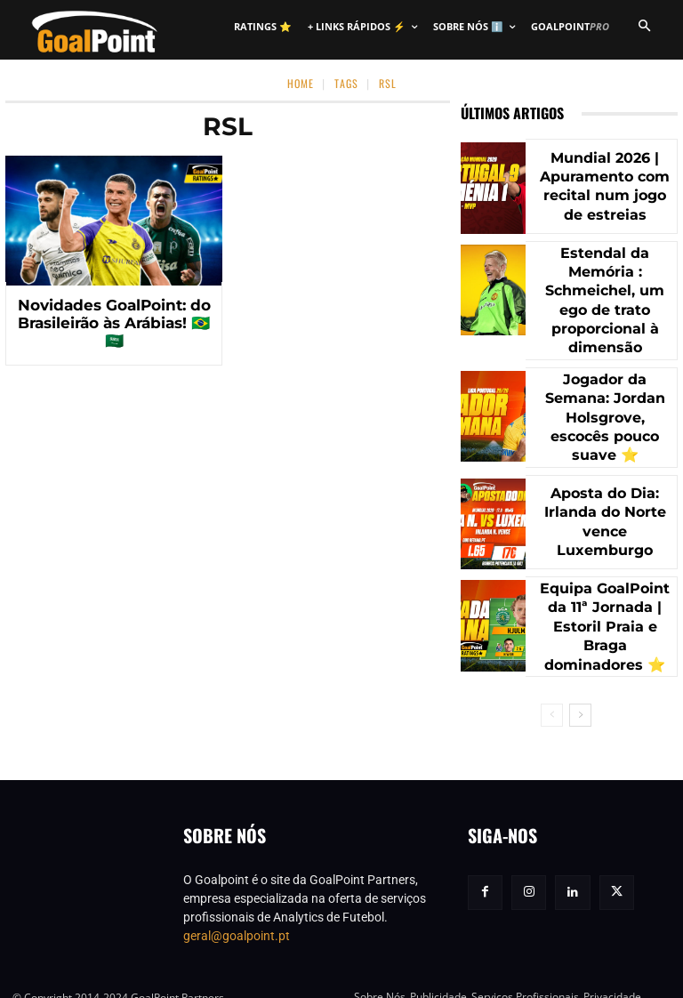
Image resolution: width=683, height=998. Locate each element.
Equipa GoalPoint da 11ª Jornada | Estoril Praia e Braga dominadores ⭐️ (604, 594)
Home (300, 83)
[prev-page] (552, 682)
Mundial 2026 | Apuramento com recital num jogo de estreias (605, 186)
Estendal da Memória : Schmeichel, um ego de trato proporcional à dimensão (604, 287)
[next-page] (580, 682)
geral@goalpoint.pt (236, 903)
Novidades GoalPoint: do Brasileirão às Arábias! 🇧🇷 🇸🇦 (114, 312)
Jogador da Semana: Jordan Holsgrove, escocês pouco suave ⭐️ (604, 390)
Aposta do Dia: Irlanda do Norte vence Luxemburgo (604, 491)
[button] (644, 26)
